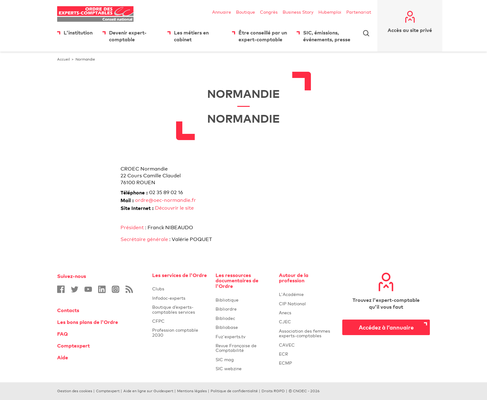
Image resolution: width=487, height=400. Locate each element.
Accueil (63, 59)
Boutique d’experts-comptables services (173, 309)
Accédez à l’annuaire (386, 327)
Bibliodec (243, 318)
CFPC (180, 321)
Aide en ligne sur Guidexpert (148, 391)
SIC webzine (229, 368)
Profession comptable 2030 (175, 332)
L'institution (78, 33)
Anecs (307, 312)
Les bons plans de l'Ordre (87, 322)
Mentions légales (192, 391)
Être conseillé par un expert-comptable (263, 36)
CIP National (307, 303)
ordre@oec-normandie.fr (165, 200)
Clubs (180, 288)
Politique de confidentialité (234, 391)
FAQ (62, 334)
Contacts (68, 310)
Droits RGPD (273, 391)
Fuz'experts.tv (243, 336)
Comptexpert (73, 346)
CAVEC (287, 345)
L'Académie (307, 294)
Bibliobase (243, 327)
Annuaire (221, 12)
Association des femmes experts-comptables (304, 333)
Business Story (298, 12)
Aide (62, 357)
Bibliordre (243, 308)
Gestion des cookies (74, 391)
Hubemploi (329, 12)
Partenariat (358, 12)
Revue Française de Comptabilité (243, 348)
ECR (283, 354)
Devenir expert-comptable (128, 36)
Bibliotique (243, 299)
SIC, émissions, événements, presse (326, 36)
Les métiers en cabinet (191, 36)
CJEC (307, 321)
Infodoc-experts (180, 298)
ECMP (307, 363)
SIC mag (225, 359)
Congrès (269, 12)
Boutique (245, 12)
